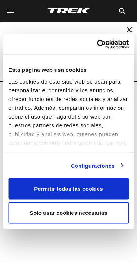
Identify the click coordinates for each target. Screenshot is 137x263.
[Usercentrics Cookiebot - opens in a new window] (97, 44)
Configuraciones (93, 165)
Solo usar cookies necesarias (68, 212)
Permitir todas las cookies (68, 189)
